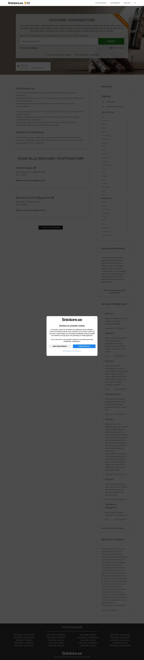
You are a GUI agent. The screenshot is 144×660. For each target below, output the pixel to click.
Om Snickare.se (77, 351)
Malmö (127, 3)
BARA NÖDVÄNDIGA (60, 346)
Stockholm (100, 3)
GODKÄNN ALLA (84, 346)
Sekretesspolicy (67, 351)
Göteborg (115, 3)
